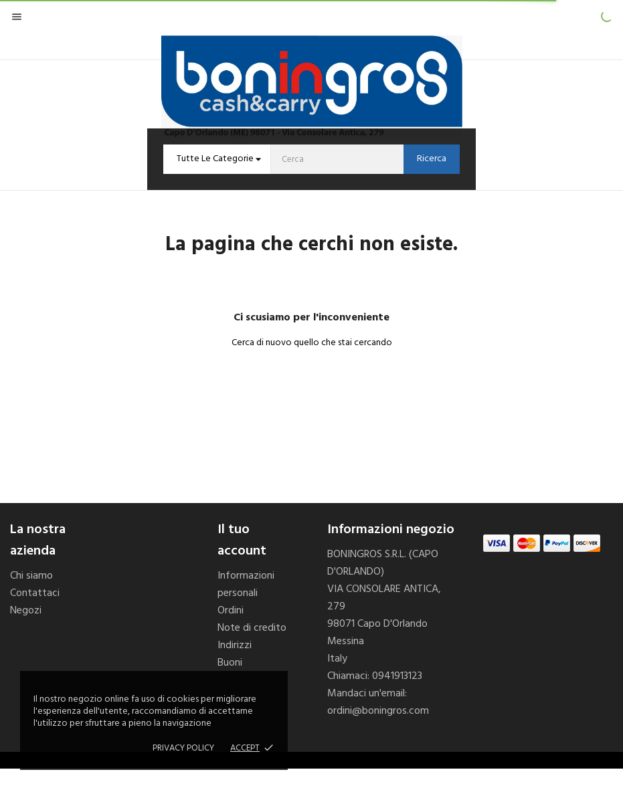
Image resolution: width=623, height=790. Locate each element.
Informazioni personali (245, 584)
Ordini (230, 610)
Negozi (25, 610)
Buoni (229, 663)
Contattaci (35, 593)
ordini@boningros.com (378, 711)
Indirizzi (234, 645)
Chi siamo (31, 576)
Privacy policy (183, 748)
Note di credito (251, 628)
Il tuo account (241, 540)
